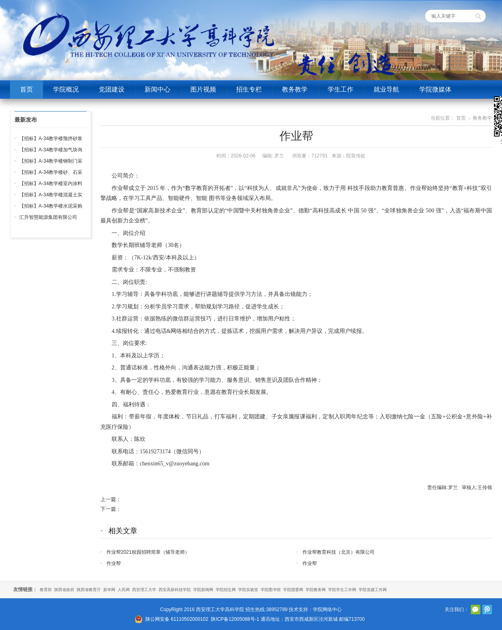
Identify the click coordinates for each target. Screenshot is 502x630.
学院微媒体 (435, 89)
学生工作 (340, 89)
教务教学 (295, 89)
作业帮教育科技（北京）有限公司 (338, 552)
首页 (26, 89)
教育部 (46, 589)
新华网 (109, 589)
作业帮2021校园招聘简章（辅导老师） (148, 552)
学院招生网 (226, 589)
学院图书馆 (271, 589)
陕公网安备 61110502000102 (176, 619)
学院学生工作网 (342, 589)
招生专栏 (249, 89)
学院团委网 (293, 589)
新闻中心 (157, 89)
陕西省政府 (64, 589)
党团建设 (111, 89)
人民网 (124, 589)
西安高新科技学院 (175, 589)
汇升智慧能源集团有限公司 (48, 217)
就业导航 (386, 89)
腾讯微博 (487, 609)
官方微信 (475, 609)
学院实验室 (248, 589)
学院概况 (66, 89)
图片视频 (203, 89)
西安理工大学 (144, 589)
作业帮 (113, 563)
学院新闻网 (203, 589)
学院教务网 (316, 589)
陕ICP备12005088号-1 (235, 619)
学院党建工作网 (373, 589)
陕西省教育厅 (89, 589)
